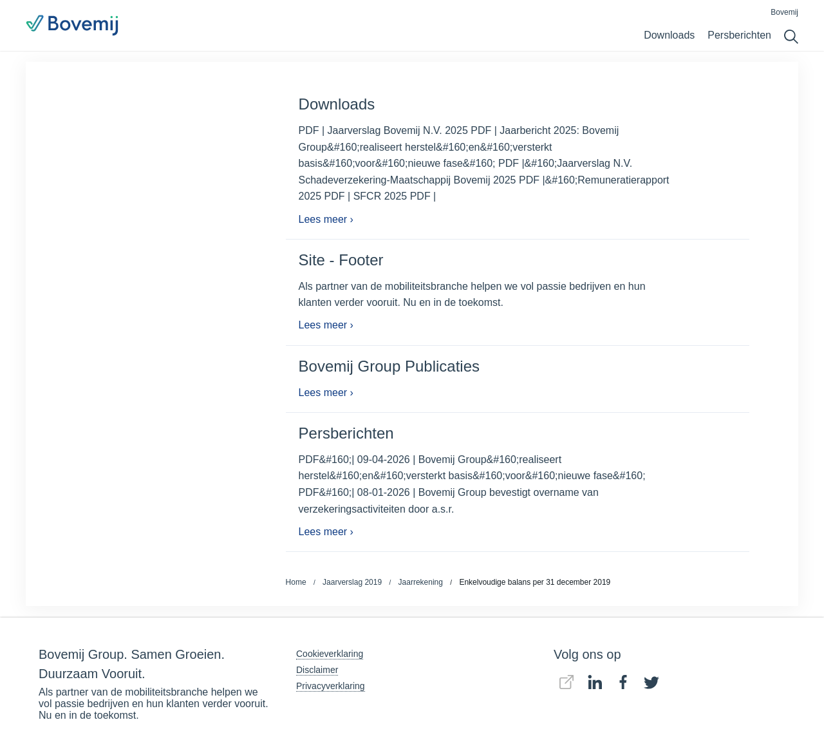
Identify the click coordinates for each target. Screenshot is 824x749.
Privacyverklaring (330, 686)
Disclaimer (317, 670)
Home (296, 582)
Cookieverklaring (329, 654)
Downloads (669, 35)
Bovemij (784, 12)
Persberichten (739, 35)
